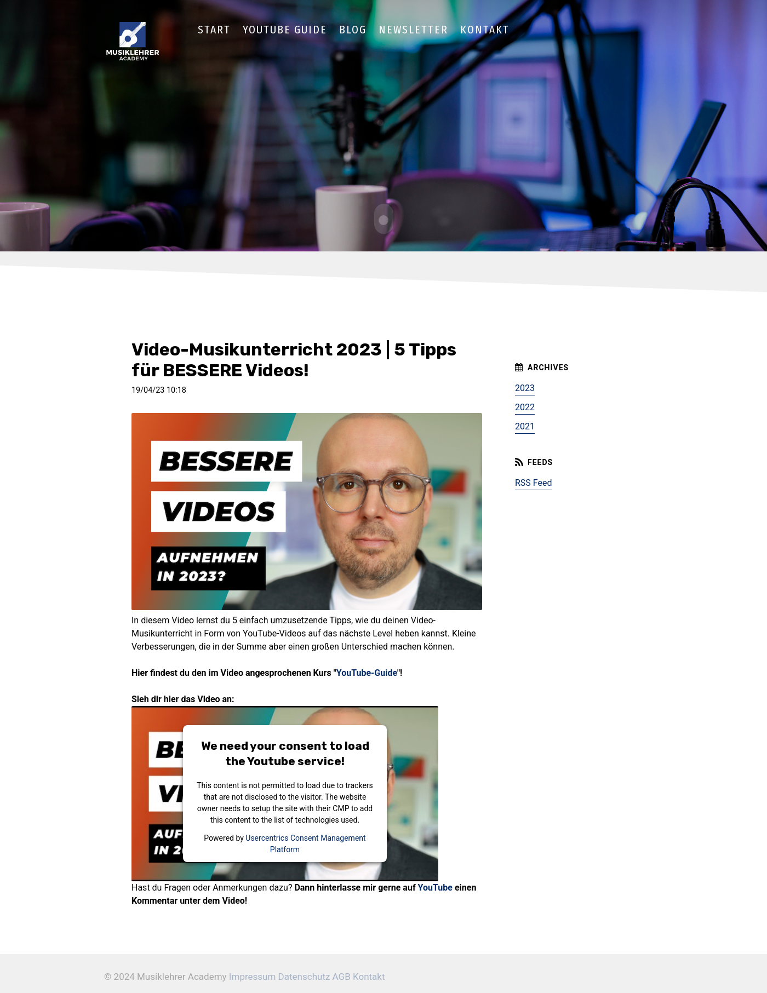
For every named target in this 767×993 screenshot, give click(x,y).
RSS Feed (533, 482)
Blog (353, 29)
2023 (525, 387)
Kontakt (485, 29)
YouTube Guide (285, 29)
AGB (342, 975)
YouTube (435, 886)
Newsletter (413, 29)
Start (214, 29)
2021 (525, 426)
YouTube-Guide (366, 672)
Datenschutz (304, 975)
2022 (525, 406)
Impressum (252, 975)
